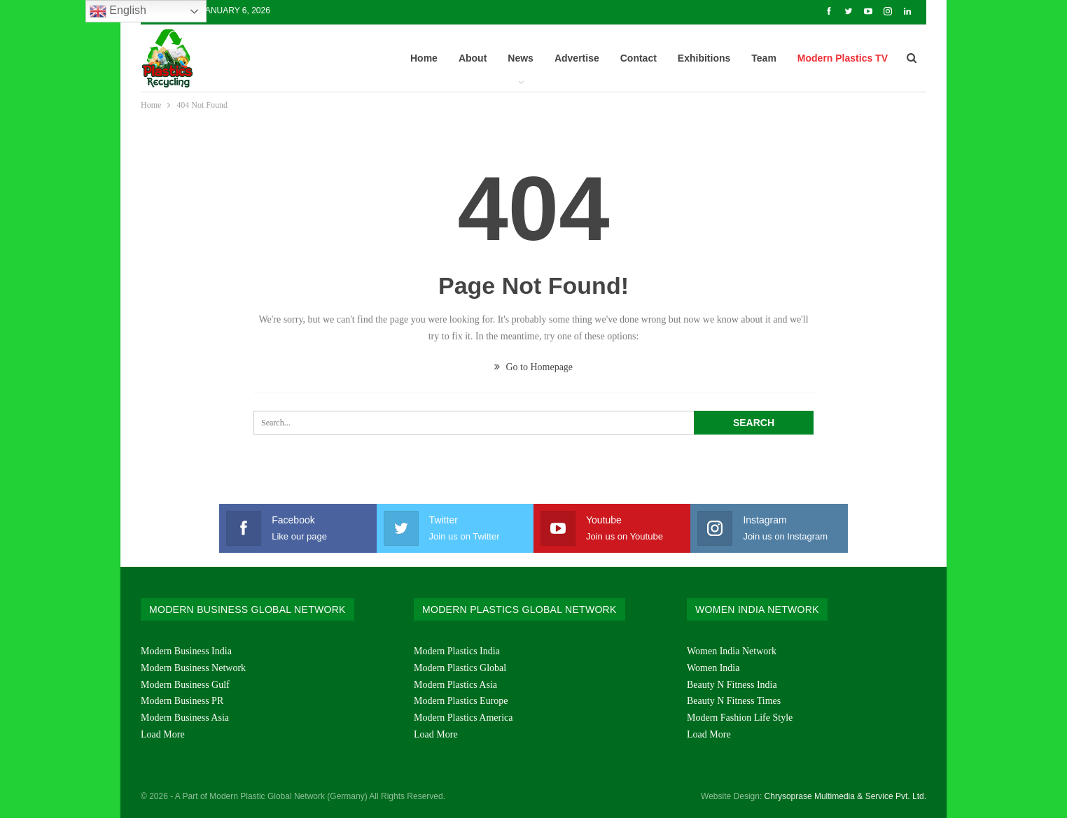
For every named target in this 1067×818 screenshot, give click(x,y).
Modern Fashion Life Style (740, 717)
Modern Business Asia (185, 717)
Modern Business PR (182, 701)
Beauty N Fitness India (732, 684)
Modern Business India (186, 651)
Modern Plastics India (457, 651)
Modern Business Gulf (185, 684)
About (473, 58)
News (521, 58)
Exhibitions (704, 58)
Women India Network (731, 651)
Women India (713, 668)
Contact (638, 58)
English (118, 11)
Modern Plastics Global (460, 668)
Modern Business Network (193, 668)
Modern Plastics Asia (455, 684)
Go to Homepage (533, 367)
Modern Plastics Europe (461, 701)
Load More (163, 734)
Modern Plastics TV (842, 58)
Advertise (577, 58)
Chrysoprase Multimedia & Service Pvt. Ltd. (845, 796)
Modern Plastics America (463, 717)
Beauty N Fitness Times (734, 701)
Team (763, 58)
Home (424, 58)
